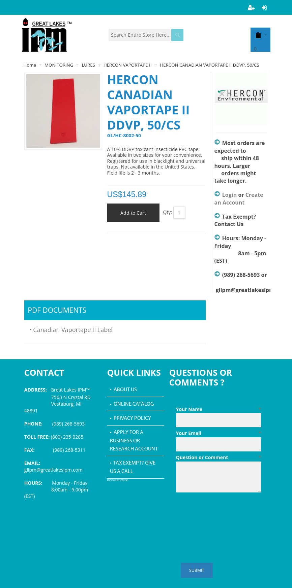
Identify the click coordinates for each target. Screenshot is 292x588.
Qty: (167, 212)
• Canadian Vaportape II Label (71, 330)
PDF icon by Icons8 (117, 480)
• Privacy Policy (130, 418)
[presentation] (227, 512)
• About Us (123, 390)
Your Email (218, 433)
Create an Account (238, 198)
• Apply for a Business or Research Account (134, 441)
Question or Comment (218, 457)
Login (229, 194)
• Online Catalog (132, 404)
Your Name (218, 409)
